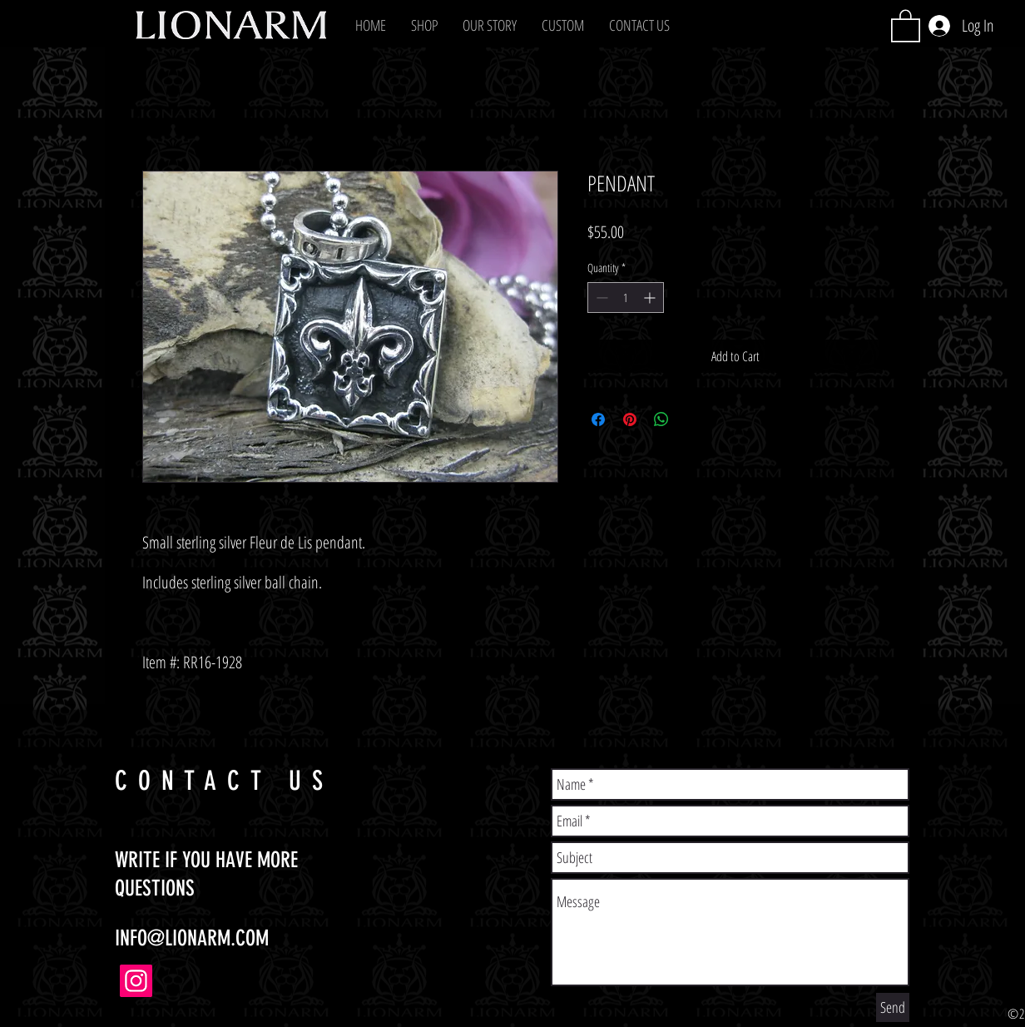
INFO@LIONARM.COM (192, 938)
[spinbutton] (626, 297)
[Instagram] (136, 981)
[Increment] (651, 297)
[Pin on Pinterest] (630, 419)
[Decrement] (600, 297)
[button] (424, 25)
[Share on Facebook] (598, 419)
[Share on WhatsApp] (661, 419)
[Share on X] (693, 419)
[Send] (892, 1007)
